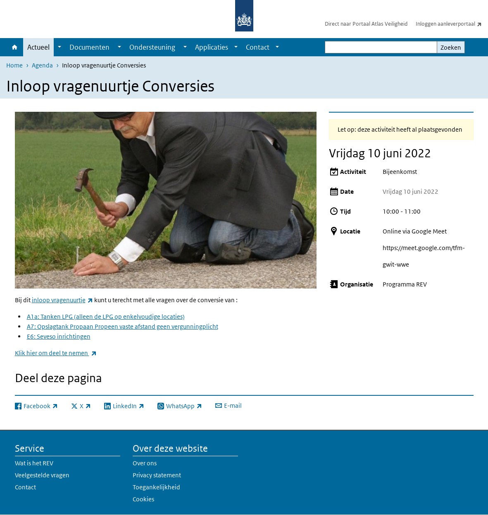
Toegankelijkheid (156, 487)
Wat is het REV (34, 463)
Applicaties (211, 47)
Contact (257, 47)
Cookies (143, 499)
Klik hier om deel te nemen (56, 353)
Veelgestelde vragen (42, 475)
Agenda (42, 65)
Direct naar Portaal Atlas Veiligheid (366, 23)
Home (14, 47)
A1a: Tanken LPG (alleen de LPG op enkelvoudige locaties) (106, 316)
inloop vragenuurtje (62, 300)
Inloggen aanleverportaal (452, 23)
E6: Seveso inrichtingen (58, 336)
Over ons (145, 463)
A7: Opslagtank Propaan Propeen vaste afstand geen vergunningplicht (122, 326)
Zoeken (450, 47)
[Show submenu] (59, 47)
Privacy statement (157, 475)
